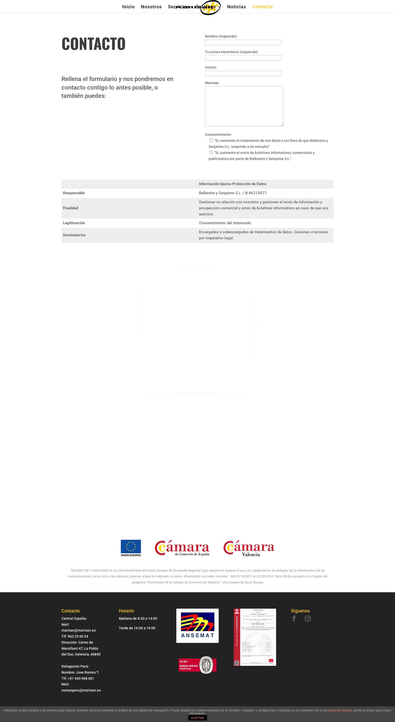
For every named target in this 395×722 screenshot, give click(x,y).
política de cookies (339, 710)
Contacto (262, 7)
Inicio (128, 7)
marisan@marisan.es (260, 326)
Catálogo (205, 7)
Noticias (236, 7)
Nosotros (151, 7)
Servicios (178, 7)
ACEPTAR (197, 717)
